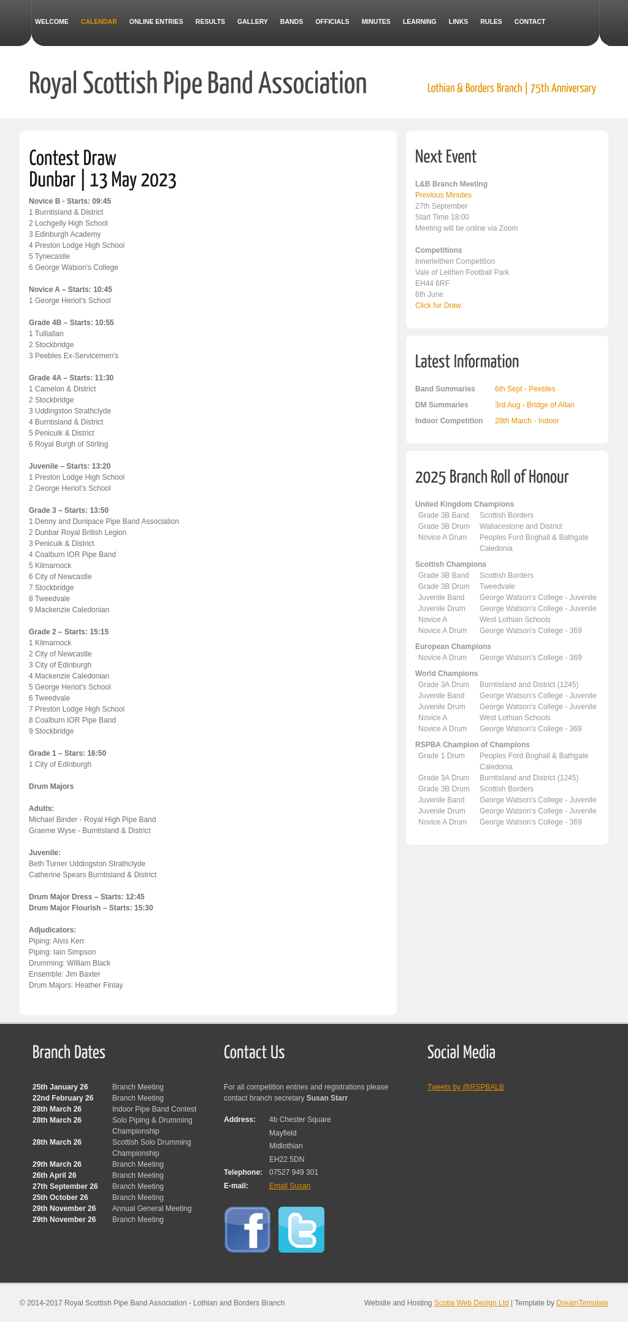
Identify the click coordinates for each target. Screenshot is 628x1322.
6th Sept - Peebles (525, 389)
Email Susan (289, 1186)
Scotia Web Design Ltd (471, 1303)
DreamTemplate (582, 1303)
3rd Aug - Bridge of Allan (534, 405)
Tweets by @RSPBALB (465, 1087)
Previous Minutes (443, 195)
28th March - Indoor (527, 421)
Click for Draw (438, 305)
